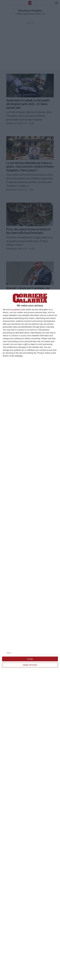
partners (16, 310)
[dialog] (30, 627)
